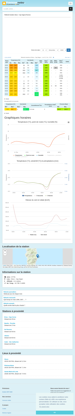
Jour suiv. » (68, 57)
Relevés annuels (37, 304)
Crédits (4, 408)
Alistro (37, 337)
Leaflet (4, 265)
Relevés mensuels (37, 299)
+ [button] (5, 251)
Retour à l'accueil (13, 3)
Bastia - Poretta (37, 324)
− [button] (5, 253)
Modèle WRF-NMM (7, 392)
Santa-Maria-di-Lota (37, 373)
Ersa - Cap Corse (37, 318)
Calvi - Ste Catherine (37, 343)
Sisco (37, 360)
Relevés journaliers (37, 293)
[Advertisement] (37, 33)
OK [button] (55, 412)
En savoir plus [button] (44, 407)
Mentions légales (6, 413)
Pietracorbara (37, 367)
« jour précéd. (7, 57)
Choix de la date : (35, 50)
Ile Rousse (37, 331)
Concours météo (6, 400)
